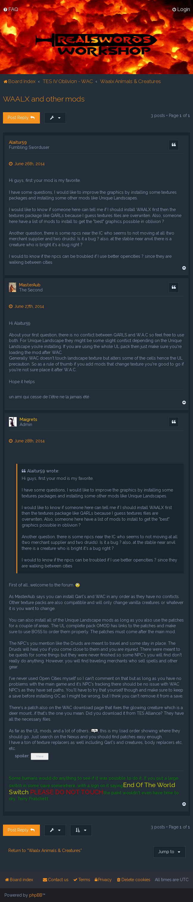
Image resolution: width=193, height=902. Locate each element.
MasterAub (30, 285)
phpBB (35, 895)
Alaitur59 (18, 142)
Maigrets (28, 419)
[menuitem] (10, 9)
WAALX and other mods (44, 98)
